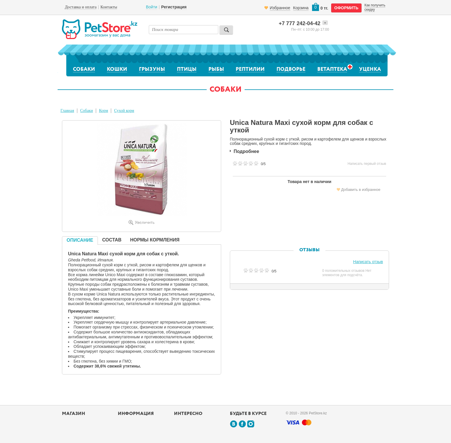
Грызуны (152, 69)
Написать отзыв (368, 261)
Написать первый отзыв (367, 164)
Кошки (117, 69)
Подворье (290, 69)
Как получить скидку (374, 7)
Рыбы (216, 69)
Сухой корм (124, 110)
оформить (346, 7)
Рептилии (250, 69)
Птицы (187, 69)
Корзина (301, 7)
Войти (151, 7)
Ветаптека (332, 69)
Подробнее (246, 151)
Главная (67, 110)
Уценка (370, 69)
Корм (103, 110)
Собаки (84, 69)
